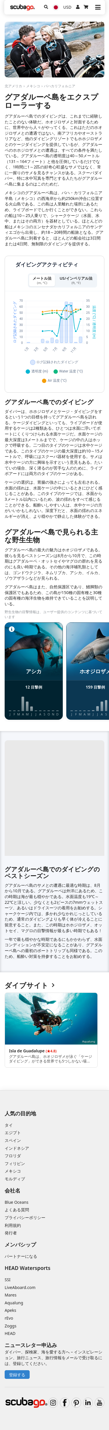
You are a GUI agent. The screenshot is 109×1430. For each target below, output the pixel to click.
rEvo (9, 1318)
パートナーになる (21, 1256)
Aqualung (14, 1302)
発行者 (11, 1233)
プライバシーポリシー (25, 1217)
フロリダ (13, 1155)
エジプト (13, 1132)
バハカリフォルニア (59, 86)
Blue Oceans (16, 1202)
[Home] (22, 7)
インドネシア (17, 1148)
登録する (17, 1374)
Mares (11, 1295)
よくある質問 (17, 1209)
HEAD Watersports (27, 1267)
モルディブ (15, 1179)
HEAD (10, 1333)
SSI (7, 1279)
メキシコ (33, 86)
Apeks (10, 1310)
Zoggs (10, 1326)
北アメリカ (13, 86)
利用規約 (13, 1225)
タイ (9, 1125)
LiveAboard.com (20, 1287)
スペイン (13, 1140)
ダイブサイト (30, 985)
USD (67, 7)
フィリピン (15, 1163)
